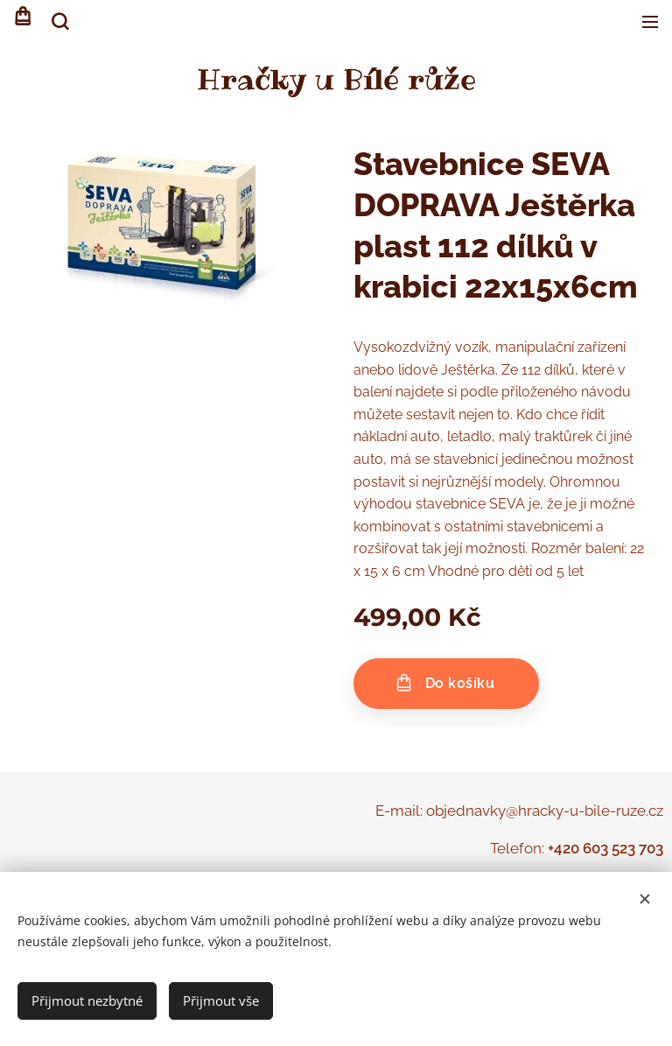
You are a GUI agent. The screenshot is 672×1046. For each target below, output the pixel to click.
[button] (58, 22)
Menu (650, 22)
